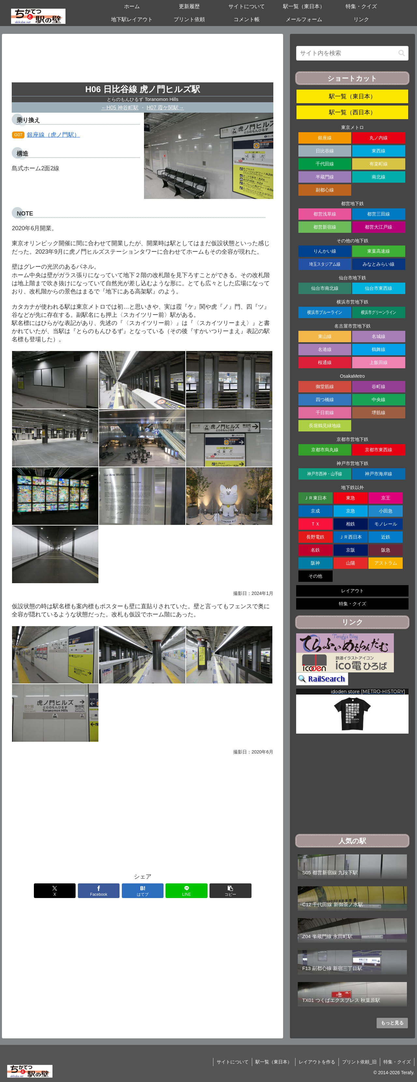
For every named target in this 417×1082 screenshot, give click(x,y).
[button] (230, 890)
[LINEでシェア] (186, 890)
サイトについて (233, 1061)
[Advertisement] (142, 60)
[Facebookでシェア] (99, 890)
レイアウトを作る (317, 1061)
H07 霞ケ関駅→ (165, 107)
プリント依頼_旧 (359, 1061)
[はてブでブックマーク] (143, 890)
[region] (352, 711)
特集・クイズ (397, 1061)
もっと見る (392, 1022)
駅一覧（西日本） (352, 112)
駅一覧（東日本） (352, 96)
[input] (352, 53)
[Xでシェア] (55, 890)
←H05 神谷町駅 (119, 107)
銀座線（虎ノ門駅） (46, 135)
